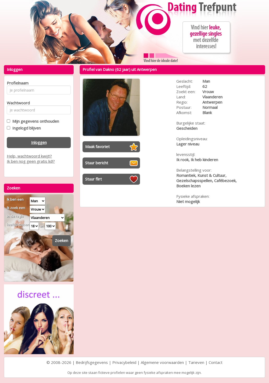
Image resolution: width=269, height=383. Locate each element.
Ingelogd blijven (25, 128)
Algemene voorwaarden (162, 362)
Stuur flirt (93, 179)
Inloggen (39, 142)
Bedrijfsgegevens (92, 362)
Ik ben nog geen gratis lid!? (31, 161)
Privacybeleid (124, 362)
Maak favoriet (97, 146)
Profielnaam (17, 83)
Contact (216, 362)
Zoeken (61, 240)
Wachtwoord (17, 102)
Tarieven (196, 362)
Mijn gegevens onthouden (34, 121)
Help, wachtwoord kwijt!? (29, 156)
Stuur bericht (96, 162)
